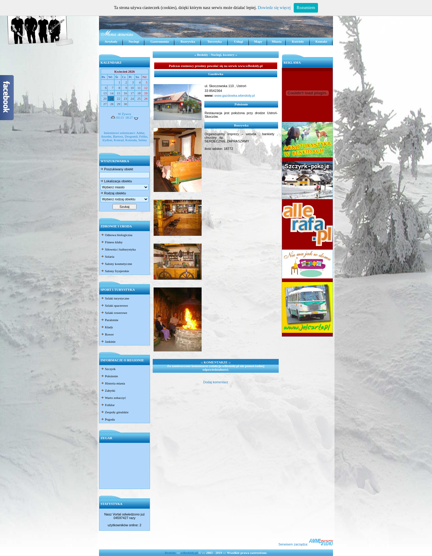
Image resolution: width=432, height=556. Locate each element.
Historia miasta (112, 383)
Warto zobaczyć (113, 398)
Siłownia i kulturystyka (118, 249)
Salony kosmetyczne (116, 264)
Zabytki (107, 390)
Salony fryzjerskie (114, 271)
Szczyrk (108, 369)
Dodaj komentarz (215, 382)
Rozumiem (306, 7)
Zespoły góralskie (114, 412)
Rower (107, 334)
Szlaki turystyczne (114, 298)
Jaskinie (108, 341)
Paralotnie (109, 320)
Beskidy (170, 552)
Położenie (109, 376)
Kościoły (298, 41)
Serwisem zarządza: (305, 544)
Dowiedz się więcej (274, 7)
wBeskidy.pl (189, 552)
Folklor (107, 405)
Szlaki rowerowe (113, 312)
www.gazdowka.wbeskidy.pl (234, 95)
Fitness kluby (111, 242)
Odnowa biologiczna (116, 235)
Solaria (107, 256)
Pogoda (107, 419)
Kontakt (321, 41)
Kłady (106, 327)
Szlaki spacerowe (114, 305)
